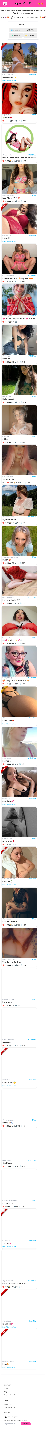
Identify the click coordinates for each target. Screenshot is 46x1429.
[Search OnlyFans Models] (24, 3)
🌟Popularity (30, 35)
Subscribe (25, 1424)
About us (7, 1389)
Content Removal (9, 1407)
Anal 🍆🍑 (5, 17)
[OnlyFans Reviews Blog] (30, 3)
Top (16, 3)
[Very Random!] (39, 3)
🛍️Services (15, 35)
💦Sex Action (15, 30)
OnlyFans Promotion (10, 1395)
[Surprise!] (42, 3)
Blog (5, 1392)
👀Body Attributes (30, 30)
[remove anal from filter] (11, 17)
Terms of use (8, 1404)
